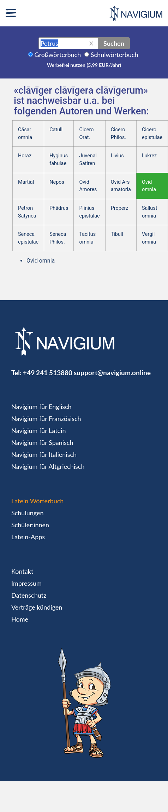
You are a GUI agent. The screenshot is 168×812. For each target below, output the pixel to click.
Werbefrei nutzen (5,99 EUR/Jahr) (84, 65)
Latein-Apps (28, 537)
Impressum (26, 583)
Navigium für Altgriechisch (47, 466)
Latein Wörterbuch (37, 501)
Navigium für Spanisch (42, 442)
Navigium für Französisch (46, 418)
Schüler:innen (30, 525)
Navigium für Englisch (41, 406)
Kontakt (22, 571)
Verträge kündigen (36, 607)
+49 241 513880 (47, 373)
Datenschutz (28, 595)
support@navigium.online (112, 373)
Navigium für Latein (38, 430)
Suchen (113, 43)
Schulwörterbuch (114, 54)
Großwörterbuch (58, 54)
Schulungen (27, 513)
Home (19, 619)
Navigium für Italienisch (44, 454)
